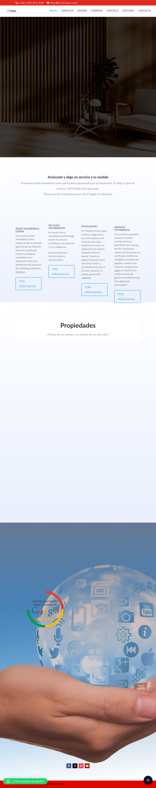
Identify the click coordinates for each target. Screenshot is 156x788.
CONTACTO (144, 11)
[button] (25, 781)
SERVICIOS (67, 11)
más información (27, 283)
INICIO (53, 11)
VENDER (82, 11)
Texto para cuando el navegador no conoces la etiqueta (78, 414)
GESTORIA (128, 11)
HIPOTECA (112, 11)
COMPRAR (97, 11)
